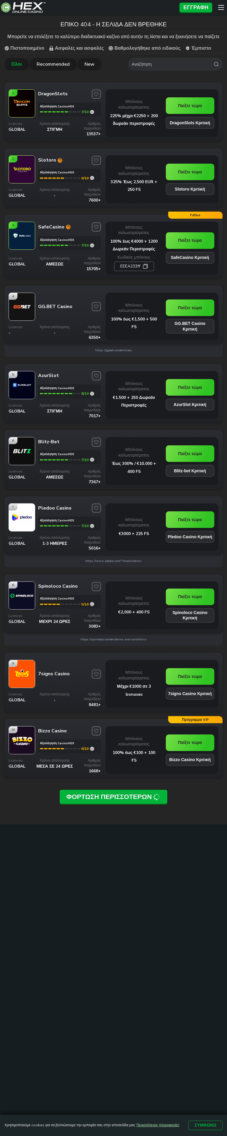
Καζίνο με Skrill (121, 921)
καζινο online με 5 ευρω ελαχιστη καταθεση (26, 920)
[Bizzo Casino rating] (92, 744)
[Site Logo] (88, 7)
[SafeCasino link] (22, 247)
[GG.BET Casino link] (22, 315)
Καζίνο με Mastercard (128, 914)
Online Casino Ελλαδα (80, 908)
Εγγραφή (195, 7)
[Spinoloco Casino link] (22, 604)
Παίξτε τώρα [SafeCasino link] (190, 238)
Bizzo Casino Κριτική (190, 755)
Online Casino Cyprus (79, 901)
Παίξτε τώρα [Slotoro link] (190, 170)
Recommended (53, 63)
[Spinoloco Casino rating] (92, 600)
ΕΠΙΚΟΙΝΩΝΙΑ (78, 1024)
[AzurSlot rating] (92, 389)
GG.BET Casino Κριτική (190, 322)
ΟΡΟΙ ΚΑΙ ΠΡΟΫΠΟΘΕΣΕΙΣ (183, 1024)
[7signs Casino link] (22, 682)
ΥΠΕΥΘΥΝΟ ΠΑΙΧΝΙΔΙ (83, 1032)
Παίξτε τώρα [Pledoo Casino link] (190, 515)
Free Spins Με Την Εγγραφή (124, 931)
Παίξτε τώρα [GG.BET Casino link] (190, 303)
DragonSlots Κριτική (190, 121)
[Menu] (221, 7)
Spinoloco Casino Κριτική (190, 611)
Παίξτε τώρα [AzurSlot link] (190, 383)
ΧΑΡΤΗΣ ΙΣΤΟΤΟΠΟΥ (124, 1024)
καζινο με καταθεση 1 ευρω (30, 904)
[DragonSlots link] (22, 114)
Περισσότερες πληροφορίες (158, 1125)
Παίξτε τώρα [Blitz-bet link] (190, 449)
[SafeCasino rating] (92, 243)
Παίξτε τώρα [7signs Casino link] (190, 672)
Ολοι (16, 63)
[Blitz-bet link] (22, 459)
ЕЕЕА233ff (130, 262)
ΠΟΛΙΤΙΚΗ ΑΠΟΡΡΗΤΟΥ (139, 1032)
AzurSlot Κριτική (190, 400)
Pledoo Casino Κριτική (190, 533)
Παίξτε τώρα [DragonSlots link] (190, 104)
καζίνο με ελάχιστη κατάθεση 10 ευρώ (27, 937)
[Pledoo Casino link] (22, 525)
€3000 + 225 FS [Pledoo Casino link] (134, 529)
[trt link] (218, 885)
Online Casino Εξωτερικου (71, 931)
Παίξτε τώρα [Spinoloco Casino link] (190, 592)
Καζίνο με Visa (121, 907)
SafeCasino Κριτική (190, 255)
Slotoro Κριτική (190, 188)
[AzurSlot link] (22, 393)
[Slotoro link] (22, 180)
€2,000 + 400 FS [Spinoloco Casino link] (134, 607)
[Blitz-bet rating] (92, 456)
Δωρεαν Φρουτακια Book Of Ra (77, 957)
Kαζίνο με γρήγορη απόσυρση (76, 944)
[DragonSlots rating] (92, 111)
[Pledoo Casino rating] (92, 522)
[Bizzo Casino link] (22, 748)
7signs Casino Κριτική (190, 689)
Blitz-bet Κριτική (190, 466)
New (90, 63)
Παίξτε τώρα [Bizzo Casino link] (190, 738)
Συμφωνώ (205, 1125)
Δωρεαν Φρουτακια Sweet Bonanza (77, 971)
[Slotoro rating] (92, 177)
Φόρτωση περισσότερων (113, 791)
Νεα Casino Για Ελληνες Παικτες (74, 918)
